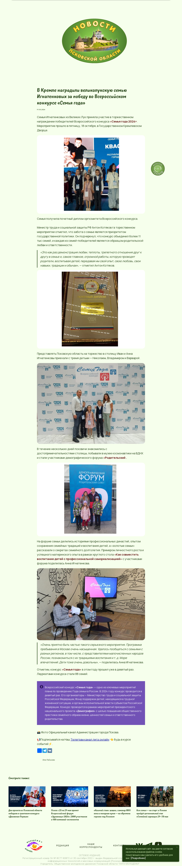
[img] (94, 41)
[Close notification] (177, 847)
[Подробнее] (138, 858)
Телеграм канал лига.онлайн (90, 739)
